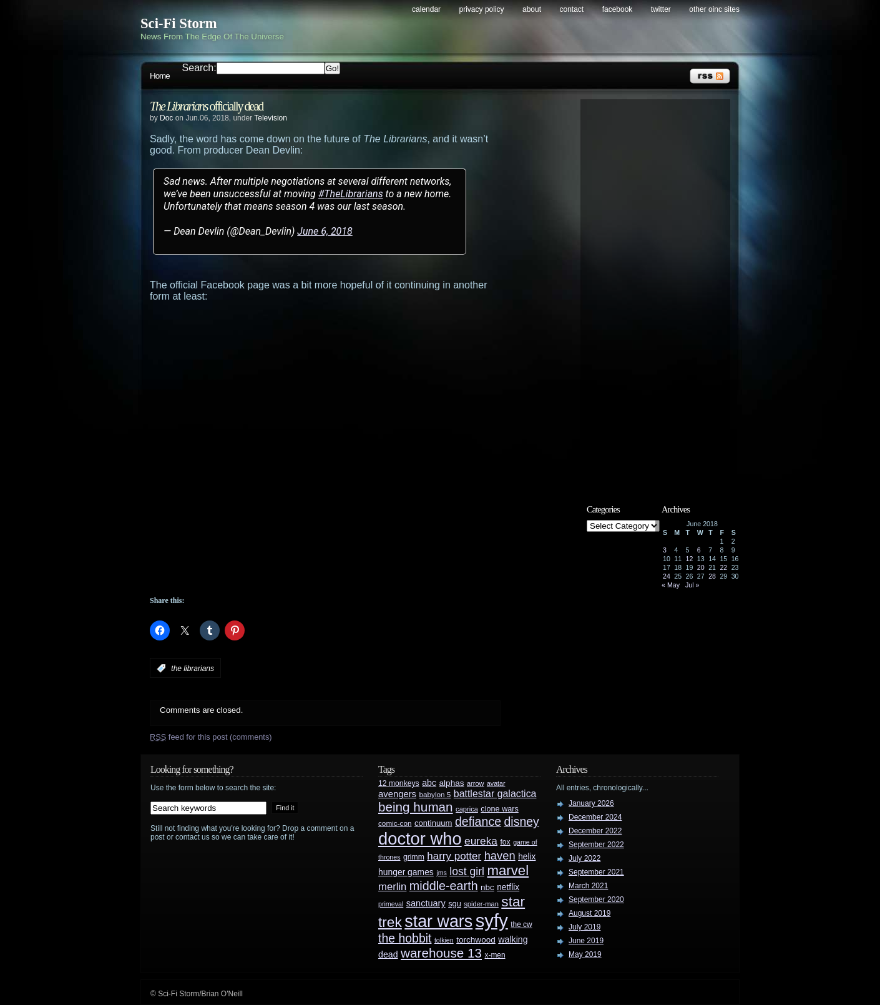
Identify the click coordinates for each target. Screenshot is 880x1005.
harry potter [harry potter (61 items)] (454, 856)
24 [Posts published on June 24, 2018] (666, 576)
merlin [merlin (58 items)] (392, 887)
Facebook (617, 9)
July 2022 (584, 858)
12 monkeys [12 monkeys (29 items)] (398, 783)
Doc (166, 118)
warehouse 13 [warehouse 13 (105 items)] (441, 953)
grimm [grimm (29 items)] (413, 857)
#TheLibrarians (350, 194)
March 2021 (588, 885)
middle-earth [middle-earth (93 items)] (443, 886)
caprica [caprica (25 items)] (467, 809)
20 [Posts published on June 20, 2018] (701, 567)
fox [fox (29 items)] (505, 842)
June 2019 (586, 940)
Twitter (661, 9)
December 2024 (595, 817)
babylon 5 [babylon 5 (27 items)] (435, 794)
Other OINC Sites (714, 9)
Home (160, 76)
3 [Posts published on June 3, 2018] (665, 550)
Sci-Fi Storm (178, 23)
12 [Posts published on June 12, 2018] (689, 558)
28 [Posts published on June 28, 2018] (712, 576)
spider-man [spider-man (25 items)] (481, 904)
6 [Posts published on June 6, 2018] (699, 550)
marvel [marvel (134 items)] (508, 870)
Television (270, 118)
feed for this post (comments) (211, 737)
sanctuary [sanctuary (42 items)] (426, 903)
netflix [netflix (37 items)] (508, 887)
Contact (572, 9)
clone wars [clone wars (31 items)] (500, 809)
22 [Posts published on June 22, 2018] (723, 567)
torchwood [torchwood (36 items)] (476, 939)
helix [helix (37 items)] (526, 856)
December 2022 (595, 830)
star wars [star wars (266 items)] (438, 921)
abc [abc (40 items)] (429, 783)
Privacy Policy (481, 9)
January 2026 (591, 803)
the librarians (192, 668)
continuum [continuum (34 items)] (433, 823)
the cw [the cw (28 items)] (521, 924)
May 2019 (585, 954)
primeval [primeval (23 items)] (390, 904)
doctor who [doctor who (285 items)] (420, 838)
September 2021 (596, 872)
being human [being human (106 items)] (415, 807)
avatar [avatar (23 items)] (496, 783)
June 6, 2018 (324, 231)
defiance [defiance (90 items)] (478, 821)
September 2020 (596, 899)
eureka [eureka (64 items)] (480, 841)
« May (671, 585)
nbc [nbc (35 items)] (487, 887)
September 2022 (596, 844)
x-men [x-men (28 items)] (494, 955)
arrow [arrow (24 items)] (475, 783)
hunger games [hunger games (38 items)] (406, 872)
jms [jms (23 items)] (441, 872)
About (531, 9)
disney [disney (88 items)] (521, 821)
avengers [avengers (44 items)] (397, 794)
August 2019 (589, 913)
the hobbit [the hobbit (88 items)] (404, 938)
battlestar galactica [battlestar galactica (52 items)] (495, 793)
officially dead (206, 106)
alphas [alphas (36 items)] (451, 783)
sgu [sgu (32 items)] (454, 903)
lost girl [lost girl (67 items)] (466, 871)
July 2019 (584, 927)
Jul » (692, 585)
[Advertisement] (349, 562)
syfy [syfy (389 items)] (492, 920)
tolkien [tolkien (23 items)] (444, 940)
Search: (199, 67)
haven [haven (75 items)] (500, 855)
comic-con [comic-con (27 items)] (394, 823)
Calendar (426, 9)
